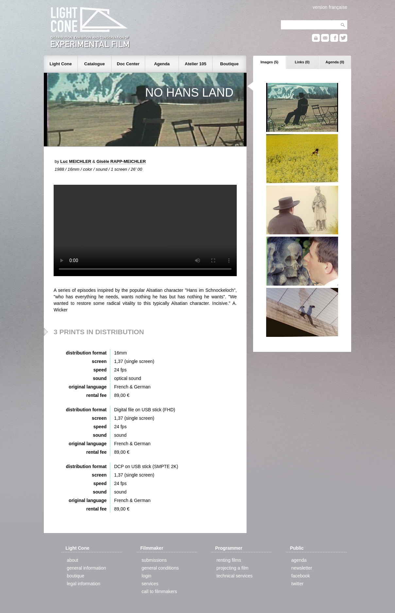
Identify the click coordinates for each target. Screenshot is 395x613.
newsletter (301, 568)
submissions (154, 560)
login (146, 575)
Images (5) (269, 62)
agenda (299, 560)
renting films (228, 560)
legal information (83, 583)
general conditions (160, 568)
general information (86, 568)
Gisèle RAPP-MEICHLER (121, 161)
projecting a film (232, 568)
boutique (75, 575)
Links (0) (302, 62)
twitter (297, 583)
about (72, 560)
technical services (234, 575)
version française (330, 7)
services (150, 583)
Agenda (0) (335, 62)
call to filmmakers (159, 591)
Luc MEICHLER (75, 161)
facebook (300, 575)
